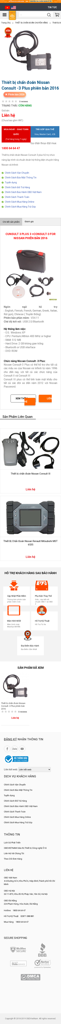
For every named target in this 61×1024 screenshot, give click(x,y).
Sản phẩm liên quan (17, 417)
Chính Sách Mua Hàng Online (19, 201)
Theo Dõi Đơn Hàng (13, 859)
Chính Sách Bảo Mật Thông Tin (20, 177)
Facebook (7, 749)
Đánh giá (29, 221)
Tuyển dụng (11, 182)
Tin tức (52, 7)
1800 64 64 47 (19, 910)
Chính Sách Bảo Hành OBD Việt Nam (23, 192)
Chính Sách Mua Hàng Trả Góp (20, 206)
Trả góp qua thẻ (45, 132)
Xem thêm (22, 398)
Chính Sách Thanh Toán (17, 197)
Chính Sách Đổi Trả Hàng (17, 187)
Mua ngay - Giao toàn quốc (16, 135)
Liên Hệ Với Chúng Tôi (14, 853)
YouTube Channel (22, 749)
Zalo (14, 749)
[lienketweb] (34, 769)
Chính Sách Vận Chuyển (17, 172)
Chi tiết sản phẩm (11, 222)
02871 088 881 (27, 916)
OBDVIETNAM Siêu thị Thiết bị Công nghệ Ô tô (25, 848)
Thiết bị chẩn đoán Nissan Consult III (30, 473)
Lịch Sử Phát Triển (12, 842)
